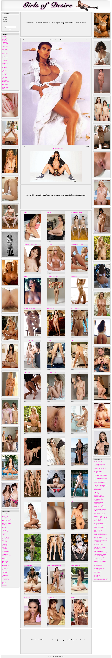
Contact (3, 534)
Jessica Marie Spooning (98, 551)
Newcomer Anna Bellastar (99, 533)
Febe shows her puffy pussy (99, 559)
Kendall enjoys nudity (98, 495)
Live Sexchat (5, 21)
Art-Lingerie (4, 40)
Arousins (4, 39)
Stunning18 (4, 80)
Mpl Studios (4, 64)
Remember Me (5, 568)
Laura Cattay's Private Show (99, 555)
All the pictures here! (56, 148)
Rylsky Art (4, 75)
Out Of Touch (5, 544)
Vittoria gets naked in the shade (100, 483)
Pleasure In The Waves (98, 565)
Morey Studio (5, 63)
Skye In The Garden (97, 521)
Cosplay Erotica (5, 46)
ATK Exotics (4, 42)
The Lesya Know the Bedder (99, 510)
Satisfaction (4, 558)
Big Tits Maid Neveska (75, 533)
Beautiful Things (5, 545)
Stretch (3, 526)
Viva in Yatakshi (97, 493)
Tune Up (4, 540)
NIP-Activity (4, 67)
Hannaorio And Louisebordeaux (30, 340)
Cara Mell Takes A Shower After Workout (102, 517)
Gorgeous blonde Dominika (99, 514)
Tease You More (5, 562)
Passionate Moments (6, 569)
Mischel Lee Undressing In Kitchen (54, 565)
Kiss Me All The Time (6, 573)
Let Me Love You (5, 537)
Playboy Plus (4, 73)
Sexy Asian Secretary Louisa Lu (100, 509)
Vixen (3, 85)
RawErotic (4, 74)
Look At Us (4, 513)
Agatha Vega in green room (99, 479)
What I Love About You (6, 523)
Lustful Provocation (6, 557)
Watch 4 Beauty (5, 87)
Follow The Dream (6, 551)
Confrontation (5, 517)
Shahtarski (26, 212)
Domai (3, 47)
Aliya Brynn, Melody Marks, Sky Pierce (55, 533)
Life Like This (5, 571)
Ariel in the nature (97, 489)
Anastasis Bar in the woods (99, 520)
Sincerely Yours (74, 404)
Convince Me (4, 566)
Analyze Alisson (27, 597)
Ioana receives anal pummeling (77, 244)
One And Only (5, 575)
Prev (24, 40)
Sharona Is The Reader (98, 516)
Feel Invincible (5, 554)
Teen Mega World (5, 81)
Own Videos (5, 19)
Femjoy (3, 54)
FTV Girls (4, 56)
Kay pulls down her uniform (99, 482)
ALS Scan (4, 36)
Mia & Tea (96, 492)
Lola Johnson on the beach (99, 486)
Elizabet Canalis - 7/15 (56, 40)
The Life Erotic (5, 84)
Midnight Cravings (5, 514)
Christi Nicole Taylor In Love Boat (100, 478)
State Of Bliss (5, 524)
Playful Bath (73, 340)
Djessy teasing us (97, 575)
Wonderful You (5, 516)
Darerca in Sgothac (97, 545)
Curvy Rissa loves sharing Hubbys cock (101, 557)
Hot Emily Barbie (27, 372)
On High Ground (5, 579)
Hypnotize (4, 530)
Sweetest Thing (5, 550)
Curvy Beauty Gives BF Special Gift (101, 481)
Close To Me (4, 572)
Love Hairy (4, 60)
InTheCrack (4, 59)
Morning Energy (5, 565)
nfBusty (3, 66)
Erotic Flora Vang (97, 558)
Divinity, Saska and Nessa (29, 468)
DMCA (49, 656)
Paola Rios (73, 597)
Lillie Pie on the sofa (98, 488)
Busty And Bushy (74, 501)
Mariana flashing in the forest (99, 568)
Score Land (4, 77)
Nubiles (3, 68)
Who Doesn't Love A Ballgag (99, 464)
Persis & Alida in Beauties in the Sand (101, 578)
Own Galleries (5, 17)
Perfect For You (5, 559)
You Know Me (5, 564)
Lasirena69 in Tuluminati (98, 523)
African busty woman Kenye (99, 535)
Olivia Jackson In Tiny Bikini (99, 506)
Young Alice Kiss (97, 569)
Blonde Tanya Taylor (51, 340)
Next (87, 40)
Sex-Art (3, 78)
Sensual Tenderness (6, 520)
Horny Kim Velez (50, 468)
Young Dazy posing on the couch (100, 468)
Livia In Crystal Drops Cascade (100, 554)
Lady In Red (96, 562)
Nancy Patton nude (51, 308)
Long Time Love (5, 521)
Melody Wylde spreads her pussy (53, 404)
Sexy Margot (73, 436)
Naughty (26, 241)
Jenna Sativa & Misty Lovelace (100, 561)
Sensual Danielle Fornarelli (99, 512)
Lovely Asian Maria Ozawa (52, 276)
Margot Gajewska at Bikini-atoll (100, 547)
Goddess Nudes (5, 57)
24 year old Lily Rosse (98, 537)
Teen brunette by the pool (75, 468)
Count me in (49, 244)
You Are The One (5, 531)
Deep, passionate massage (99, 496)
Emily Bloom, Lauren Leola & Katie (101, 507)
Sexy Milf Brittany (97, 472)
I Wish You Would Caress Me (99, 513)
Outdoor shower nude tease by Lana (101, 579)
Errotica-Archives (5, 52)
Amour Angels (5, 37)
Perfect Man (4, 583)
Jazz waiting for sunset (98, 471)
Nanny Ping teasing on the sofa (100, 524)
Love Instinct (4, 552)
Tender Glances (5, 561)
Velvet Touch (4, 580)
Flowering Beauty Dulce (98, 469)
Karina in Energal (97, 528)
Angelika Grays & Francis (7, 528)
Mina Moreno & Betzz (6, 555)
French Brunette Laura (28, 501)
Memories (4, 582)
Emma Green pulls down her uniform (101, 552)
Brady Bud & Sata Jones (7, 576)
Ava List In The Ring (98, 497)
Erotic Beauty (5, 50)
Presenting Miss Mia (98, 465)
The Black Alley (5, 82)
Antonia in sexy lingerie (98, 548)
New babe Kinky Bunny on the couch (101, 505)
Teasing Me (4, 535)
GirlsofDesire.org (58, 656)
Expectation (4, 585)
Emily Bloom (4, 49)
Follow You (4, 541)
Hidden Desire (5, 578)
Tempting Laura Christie (75, 565)
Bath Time (4, 533)
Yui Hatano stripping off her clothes (31, 244)
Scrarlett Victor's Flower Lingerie (100, 534)
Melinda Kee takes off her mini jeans (101, 474)
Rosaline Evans (74, 276)
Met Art (3, 61)
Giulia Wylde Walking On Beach (100, 531)
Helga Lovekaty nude (75, 308)
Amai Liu (49, 212)
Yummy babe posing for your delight (54, 372)
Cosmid (3, 45)
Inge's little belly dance (98, 499)
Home (4, 15)
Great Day (4, 547)
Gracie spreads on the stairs (99, 544)
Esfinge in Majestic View (98, 564)
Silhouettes (4, 527)
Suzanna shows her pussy (98, 526)
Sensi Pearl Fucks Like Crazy (29, 308)
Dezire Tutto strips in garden (99, 566)
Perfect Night (4, 548)
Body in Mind (5, 43)
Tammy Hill (26, 276)
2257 (63, 656)
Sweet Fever (4, 542)
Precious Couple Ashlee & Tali (100, 527)
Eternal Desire (5, 53)
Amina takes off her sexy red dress (100, 490)
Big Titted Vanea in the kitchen (100, 550)
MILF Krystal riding (28, 565)
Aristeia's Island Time (98, 461)
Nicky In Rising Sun (98, 576)
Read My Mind (96, 500)
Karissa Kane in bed (97, 572)
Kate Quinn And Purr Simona (76, 212)
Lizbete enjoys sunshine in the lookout (101, 485)
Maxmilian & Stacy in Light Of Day (101, 540)
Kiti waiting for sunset (98, 530)
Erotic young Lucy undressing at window (102, 519)
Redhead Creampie (27, 436)
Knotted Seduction (97, 571)
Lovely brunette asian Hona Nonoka (78, 372)
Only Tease (4, 70)
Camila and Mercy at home (99, 476)
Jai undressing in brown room (99, 467)
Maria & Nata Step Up (98, 541)
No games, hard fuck (98, 573)
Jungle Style (26, 404)
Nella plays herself (50, 597)
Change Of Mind (5, 538)
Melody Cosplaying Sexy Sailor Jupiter (101, 538)
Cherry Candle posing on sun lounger (101, 475)
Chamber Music (97, 462)
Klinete (48, 436)
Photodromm (4, 71)
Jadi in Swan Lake (27, 533)
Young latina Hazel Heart (98, 502)
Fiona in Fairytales (97, 503)
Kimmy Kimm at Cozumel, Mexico (100, 542)
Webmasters (5, 23)
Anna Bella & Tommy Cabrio (8, 519)
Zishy (3, 88)
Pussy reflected (50, 501)
